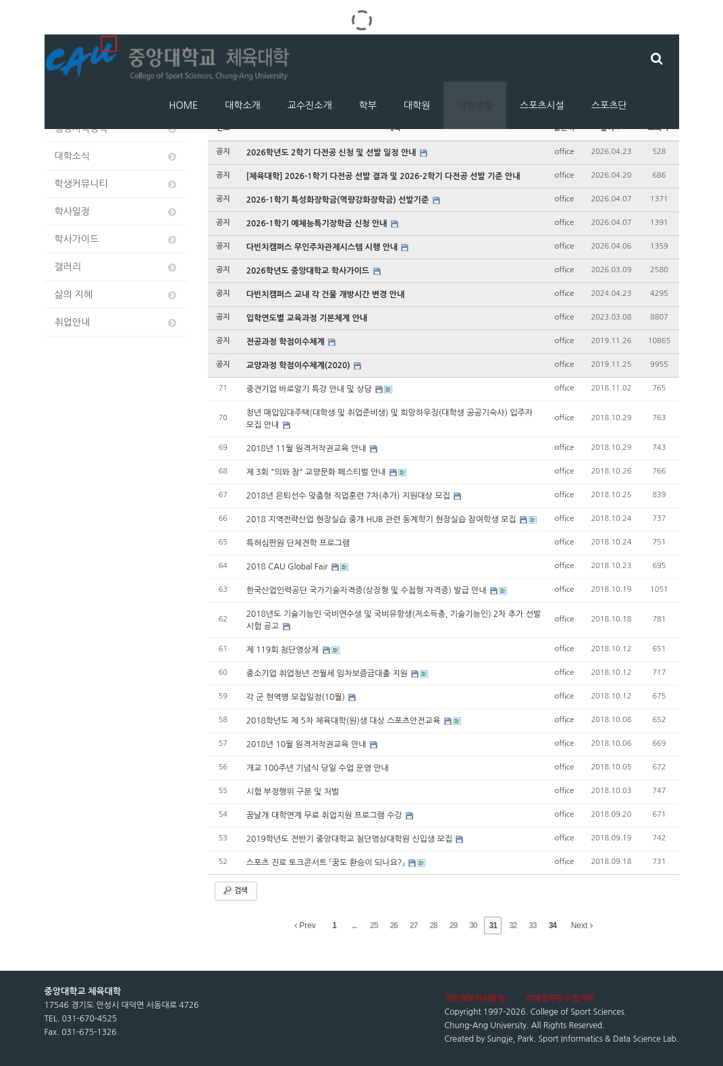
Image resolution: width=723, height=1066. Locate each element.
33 (532, 925)
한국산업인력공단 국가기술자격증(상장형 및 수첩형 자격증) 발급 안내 (367, 590)
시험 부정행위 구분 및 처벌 (293, 792)
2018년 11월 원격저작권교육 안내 (307, 449)
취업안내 (117, 323)
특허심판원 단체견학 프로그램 (298, 543)
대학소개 (243, 105)
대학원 (417, 105)
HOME (183, 105)
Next (582, 925)
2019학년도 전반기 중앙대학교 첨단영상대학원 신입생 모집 (350, 839)
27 (413, 925)
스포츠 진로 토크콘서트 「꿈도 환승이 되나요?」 (326, 863)
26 (394, 925)
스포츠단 (609, 105)
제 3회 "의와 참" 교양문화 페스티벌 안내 (317, 472)
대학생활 (475, 105)
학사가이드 (117, 239)
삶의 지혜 (117, 295)
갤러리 (117, 267)
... (354, 925)
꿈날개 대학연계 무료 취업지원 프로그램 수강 (325, 815)
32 (512, 925)
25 (373, 925)
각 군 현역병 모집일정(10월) (297, 697)
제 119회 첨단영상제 (283, 650)
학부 (368, 105)
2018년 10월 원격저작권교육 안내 (307, 744)
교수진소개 (310, 105)
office (564, 151)
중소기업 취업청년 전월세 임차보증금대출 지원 (328, 673)
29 (453, 925)
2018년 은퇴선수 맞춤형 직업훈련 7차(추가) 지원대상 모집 (349, 496)
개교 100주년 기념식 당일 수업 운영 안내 (317, 768)
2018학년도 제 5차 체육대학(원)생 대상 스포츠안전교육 (344, 721)
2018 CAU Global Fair (288, 567)
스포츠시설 (542, 105)
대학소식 (117, 156)
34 (552, 925)
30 (473, 925)
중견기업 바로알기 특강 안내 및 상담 (310, 389)
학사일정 (117, 212)
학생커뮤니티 (117, 184)
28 (433, 925)
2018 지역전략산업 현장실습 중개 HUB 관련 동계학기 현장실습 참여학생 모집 (382, 519)
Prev (305, 925)
